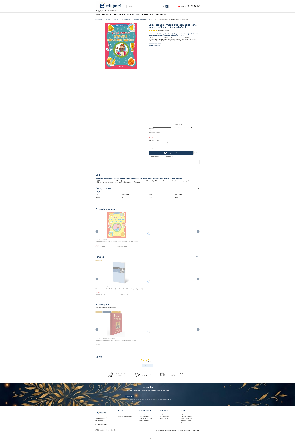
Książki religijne (117, 19)
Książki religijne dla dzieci (138, 19)
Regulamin (133, 399)
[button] (166, 6)
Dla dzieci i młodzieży (126, 19)
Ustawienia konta (164, 416)
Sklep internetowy (147, 438)
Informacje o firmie (186, 420)
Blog (182, 423)
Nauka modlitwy (148, 19)
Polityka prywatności (186, 416)
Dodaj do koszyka (172, 153)
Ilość (150, 145)
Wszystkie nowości (193, 256)
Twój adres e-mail (128, 394)
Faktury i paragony (144, 416)
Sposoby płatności (144, 420)
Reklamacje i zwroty (144, 414)
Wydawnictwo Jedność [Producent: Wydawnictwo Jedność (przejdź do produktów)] (154, 132)
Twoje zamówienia (165, 414)
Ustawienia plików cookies (125, 416)
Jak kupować (121, 414)
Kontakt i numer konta (186, 418)
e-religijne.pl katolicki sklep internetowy (104, 19)
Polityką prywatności (133, 401)
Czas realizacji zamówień (145, 418)
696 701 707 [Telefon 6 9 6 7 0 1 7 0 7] (100, 10)
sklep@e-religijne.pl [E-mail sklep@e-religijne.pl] (112, 10)
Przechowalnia (164, 418)
